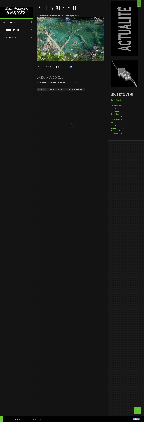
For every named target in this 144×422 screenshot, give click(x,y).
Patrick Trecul (116, 125)
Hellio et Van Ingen (118, 117)
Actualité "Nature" (56, 89)
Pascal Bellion (116, 122)
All (42, 89)
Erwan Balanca (116, 114)
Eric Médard (115, 111)
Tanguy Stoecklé (117, 128)
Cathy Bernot (116, 100)
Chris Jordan (115, 103)
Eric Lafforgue (116, 108)
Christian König (116, 106)
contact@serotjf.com (33, 419)
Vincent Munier (116, 134)
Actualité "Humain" (75, 89)
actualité (65, 67)
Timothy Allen (116, 131)
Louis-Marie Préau (118, 120)
